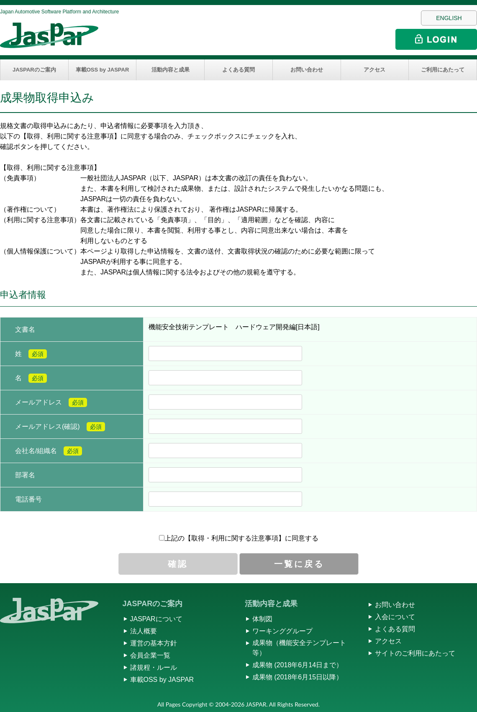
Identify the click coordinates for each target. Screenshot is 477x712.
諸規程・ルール (153, 667)
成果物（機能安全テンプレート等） (299, 647)
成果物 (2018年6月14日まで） (297, 664)
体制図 (262, 618)
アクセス (374, 70)
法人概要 (143, 631)
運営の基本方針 (153, 643)
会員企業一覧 (150, 655)
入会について (395, 616)
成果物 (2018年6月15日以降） (297, 677)
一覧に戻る (299, 564)
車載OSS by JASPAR (102, 70)
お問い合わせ (306, 70)
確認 (178, 564)
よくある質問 (238, 70)
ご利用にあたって (442, 70)
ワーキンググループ (282, 631)
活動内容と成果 (170, 70)
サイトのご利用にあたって (415, 653)
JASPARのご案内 (34, 70)
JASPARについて (156, 618)
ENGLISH (449, 18)
